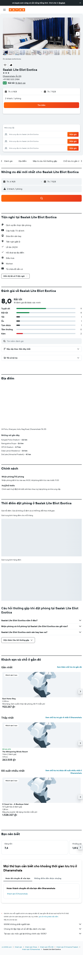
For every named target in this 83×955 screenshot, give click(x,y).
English (62, 3)
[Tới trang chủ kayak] (17, 9)
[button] (80, 3)
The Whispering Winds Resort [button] (15, 708)
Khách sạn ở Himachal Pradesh (67, 904)
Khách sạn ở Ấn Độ (46, 904)
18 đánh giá (20, 83)
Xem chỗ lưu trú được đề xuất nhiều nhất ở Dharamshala (63, 728)
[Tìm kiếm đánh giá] (44, 341)
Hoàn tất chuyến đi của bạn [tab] (17, 835)
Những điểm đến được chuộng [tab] (47, 835)
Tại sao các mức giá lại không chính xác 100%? (43, 890)
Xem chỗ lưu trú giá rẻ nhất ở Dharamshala (63, 674)
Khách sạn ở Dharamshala (17, 850)
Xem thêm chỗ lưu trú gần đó (69, 623)
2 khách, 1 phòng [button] (13, 98)
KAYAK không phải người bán (43, 880)
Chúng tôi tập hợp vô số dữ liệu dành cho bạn (43, 885)
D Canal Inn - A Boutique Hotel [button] (15, 761)
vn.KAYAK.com (7, 904)
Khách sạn (18, 904)
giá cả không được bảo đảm (48, 873)
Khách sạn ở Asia (31, 904)
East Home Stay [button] (9, 655)
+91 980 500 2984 (11, 79)
